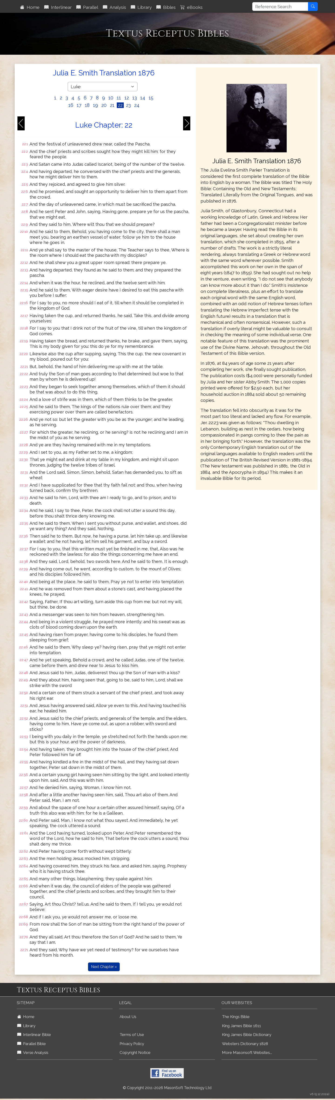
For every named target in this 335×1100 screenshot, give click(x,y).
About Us (128, 1016)
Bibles (166, 7)
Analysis (114, 7)
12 (126, 98)
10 (110, 98)
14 (142, 98)
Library (141, 7)
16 (70, 105)
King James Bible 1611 (241, 1025)
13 (134, 98)
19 (95, 105)
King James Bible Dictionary (246, 1034)
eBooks (191, 7)
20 (104, 105)
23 (128, 105)
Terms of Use (132, 1034)
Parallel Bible (31, 1043)
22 (120, 105)
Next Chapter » (104, 967)
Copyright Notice (135, 1052)
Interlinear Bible (34, 1034)
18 (87, 105)
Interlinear (58, 7)
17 (79, 105)
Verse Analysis (32, 1052)
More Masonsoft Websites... (247, 1052)
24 (137, 105)
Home (30, 7)
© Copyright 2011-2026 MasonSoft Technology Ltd (167, 1088)
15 (150, 98)
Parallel (87, 7)
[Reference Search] (280, 6)
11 (119, 98)
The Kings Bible (236, 1016)
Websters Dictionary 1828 (245, 1043)
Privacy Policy (132, 1043)
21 (112, 105)
